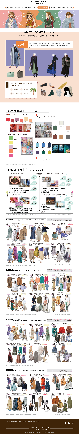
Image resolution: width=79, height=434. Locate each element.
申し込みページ (70, 7)
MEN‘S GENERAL (61, 7)
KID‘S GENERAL (52, 7)
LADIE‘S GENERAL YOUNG (30, 7)
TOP (7, 7)
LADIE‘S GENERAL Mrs (43, 7)
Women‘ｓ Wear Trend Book (16, 7)
